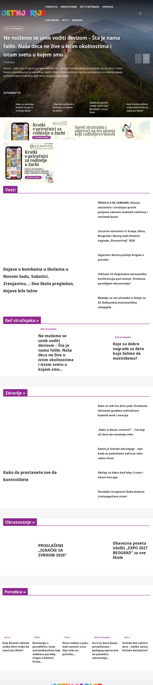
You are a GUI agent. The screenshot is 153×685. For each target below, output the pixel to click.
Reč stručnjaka (47, 348)
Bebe (36, 652)
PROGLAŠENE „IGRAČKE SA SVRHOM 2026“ (56, 566)
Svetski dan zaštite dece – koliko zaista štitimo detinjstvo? (135, 660)
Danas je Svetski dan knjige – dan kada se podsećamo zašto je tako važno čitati (122, 469)
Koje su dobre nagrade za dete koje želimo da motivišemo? (131, 364)
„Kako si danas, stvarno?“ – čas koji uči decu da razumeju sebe (123, 447)
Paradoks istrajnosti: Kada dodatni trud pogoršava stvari (122, 509)
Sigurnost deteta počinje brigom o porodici (118, 266)
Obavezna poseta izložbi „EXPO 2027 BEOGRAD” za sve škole (101, 107)
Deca (6, 652)
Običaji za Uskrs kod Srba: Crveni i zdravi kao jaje (119, 490)
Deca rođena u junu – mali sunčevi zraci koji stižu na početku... (76, 660)
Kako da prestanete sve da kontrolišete (36, 486)
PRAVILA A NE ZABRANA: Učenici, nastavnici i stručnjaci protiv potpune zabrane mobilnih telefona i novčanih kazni (122, 211)
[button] (140, 13)
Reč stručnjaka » (22, 334)
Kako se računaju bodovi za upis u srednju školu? (26, 107)
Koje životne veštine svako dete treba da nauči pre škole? (137, 107)
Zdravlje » (15, 404)
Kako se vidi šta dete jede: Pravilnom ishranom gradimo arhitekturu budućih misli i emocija (121, 424)
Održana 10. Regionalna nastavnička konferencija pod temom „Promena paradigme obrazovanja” (122, 290)
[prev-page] (138, 58)
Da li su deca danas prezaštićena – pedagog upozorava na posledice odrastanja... (105, 662)
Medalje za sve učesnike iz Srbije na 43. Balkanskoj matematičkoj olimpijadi (119, 316)
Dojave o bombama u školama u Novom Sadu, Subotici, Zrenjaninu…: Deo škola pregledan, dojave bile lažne (37, 283)
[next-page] (146, 58)
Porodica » (15, 607)
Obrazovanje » (20, 538)
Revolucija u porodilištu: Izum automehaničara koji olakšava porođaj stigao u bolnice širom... (45, 662)
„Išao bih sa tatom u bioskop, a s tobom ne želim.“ (64, 107)
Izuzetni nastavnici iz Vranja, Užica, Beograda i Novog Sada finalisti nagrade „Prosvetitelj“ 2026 (123, 242)
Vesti (10, 190)
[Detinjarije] (6, 13)
